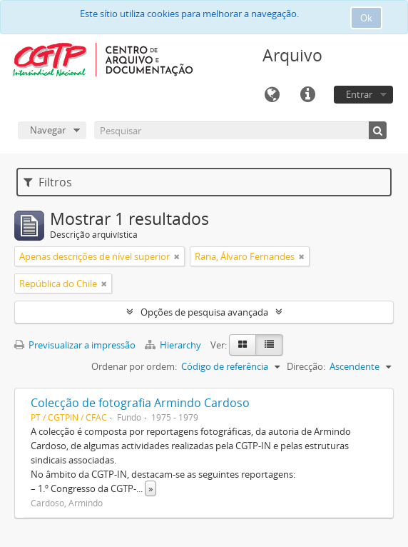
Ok (366, 17)
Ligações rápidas (307, 95)
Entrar (359, 94)
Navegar (48, 130)
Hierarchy (174, 344)
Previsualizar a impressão (75, 344)
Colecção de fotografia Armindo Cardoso (140, 403)
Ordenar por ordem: (134, 366)
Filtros (48, 182)
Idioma (272, 95)
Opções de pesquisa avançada (204, 312)
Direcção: (306, 366)
